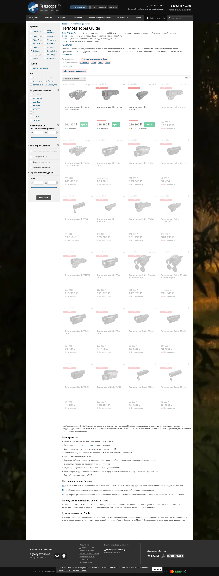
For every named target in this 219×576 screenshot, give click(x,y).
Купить (84, 125)
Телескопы (33, 17)
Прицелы (62, 17)
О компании (84, 545)
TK (63, 490)
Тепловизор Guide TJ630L (109, 107)
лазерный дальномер (84, 445)
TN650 (107, 63)
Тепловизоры (122, 17)
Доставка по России (156, 6)
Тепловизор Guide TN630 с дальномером (174, 276)
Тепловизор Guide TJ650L (174, 107)
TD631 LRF (84, 63)
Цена (32, 178)
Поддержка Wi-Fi (40, 157)
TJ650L (93, 63)
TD (63, 485)
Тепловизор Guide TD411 (77, 387)
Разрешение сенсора (40, 90)
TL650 (100, 63)
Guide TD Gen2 (68, 33)
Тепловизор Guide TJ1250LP (170, 220)
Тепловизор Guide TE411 (173, 387)
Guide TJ (65, 36)
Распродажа (84, 559)
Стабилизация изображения (45, 151)
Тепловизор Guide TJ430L (142, 219)
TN (63, 495)
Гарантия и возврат (87, 556)
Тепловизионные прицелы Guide (94, 59)
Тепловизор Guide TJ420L (77, 275)
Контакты (113, 7)
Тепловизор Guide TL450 (109, 387)
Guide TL (66, 39)
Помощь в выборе (97, 7)
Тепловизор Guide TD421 (173, 331)
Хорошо (157, 569)
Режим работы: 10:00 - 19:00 (180, 9)
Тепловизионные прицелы (99, 17)
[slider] (31, 137)
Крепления (77, 17)
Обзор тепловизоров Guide (74, 71)
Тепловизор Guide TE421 (77, 219)
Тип (32, 73)
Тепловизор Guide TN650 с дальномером (78, 164)
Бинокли (48, 17)
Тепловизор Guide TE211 (141, 387)
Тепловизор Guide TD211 (173, 163)
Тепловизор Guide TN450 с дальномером (78, 108)
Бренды (34, 26)
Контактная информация (89, 553)
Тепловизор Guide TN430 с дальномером (142, 276)
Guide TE (66, 41)
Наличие (34, 64)
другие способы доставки (154, 9)
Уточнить (149, 125)
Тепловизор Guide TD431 (141, 331)
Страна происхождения (41, 173)
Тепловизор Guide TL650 (141, 163)
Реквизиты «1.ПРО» (112, 553)
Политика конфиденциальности (116, 545)
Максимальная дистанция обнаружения (42, 127)
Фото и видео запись (41, 162)
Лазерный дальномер (42, 167)
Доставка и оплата (86, 548)
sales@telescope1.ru (38, 558)
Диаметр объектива (40, 146)
